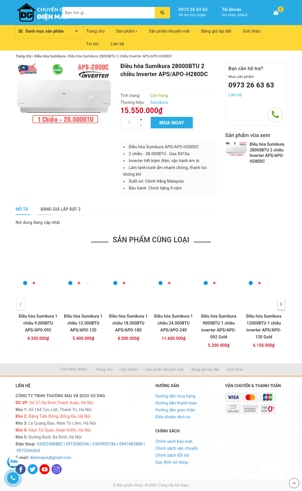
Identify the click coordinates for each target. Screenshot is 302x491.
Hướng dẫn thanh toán (176, 403)
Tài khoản (231, 9)
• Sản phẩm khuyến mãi (163, 369)
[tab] (22, 209)
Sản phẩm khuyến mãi (169, 31)
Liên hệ (117, 44)
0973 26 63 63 (193, 9)
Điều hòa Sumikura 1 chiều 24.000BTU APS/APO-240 (173, 323)
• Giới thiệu (234, 369)
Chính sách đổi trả (172, 455)
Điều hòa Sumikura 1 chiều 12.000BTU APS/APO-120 (83, 323)
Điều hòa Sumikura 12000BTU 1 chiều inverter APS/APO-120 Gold (264, 326)
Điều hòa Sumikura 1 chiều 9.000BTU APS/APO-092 (38, 323)
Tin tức (92, 44)
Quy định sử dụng (171, 462)
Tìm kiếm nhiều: (74, 369)
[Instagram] (57, 469)
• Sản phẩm (128, 369)
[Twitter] (33, 469)
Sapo (185, 485)
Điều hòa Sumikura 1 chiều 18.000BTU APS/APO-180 (128, 323)
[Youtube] (44, 469)
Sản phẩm (126, 31)
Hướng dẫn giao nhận (175, 410)
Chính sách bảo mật (173, 441)
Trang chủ (95, 31)
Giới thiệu (252, 31)
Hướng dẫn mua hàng (175, 396)
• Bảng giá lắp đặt (204, 369)
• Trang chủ (103, 369)
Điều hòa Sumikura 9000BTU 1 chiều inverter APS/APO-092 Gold (218, 326)
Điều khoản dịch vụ (172, 417)
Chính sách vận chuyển (176, 448)
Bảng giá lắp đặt (216, 31)
